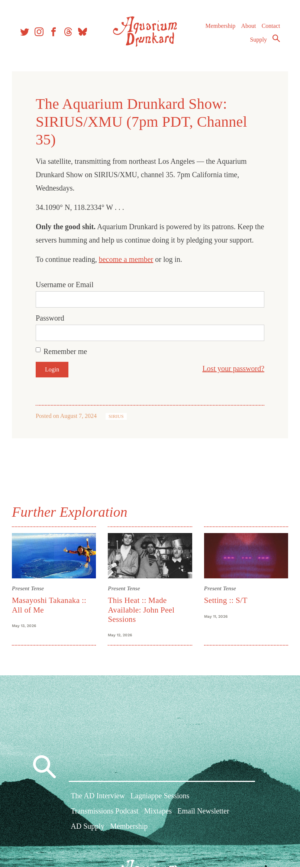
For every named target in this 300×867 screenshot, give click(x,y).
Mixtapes (158, 811)
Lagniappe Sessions (159, 796)
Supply (258, 39)
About (248, 26)
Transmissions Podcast (104, 811)
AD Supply (87, 826)
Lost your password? (233, 368)
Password (50, 318)
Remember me (65, 351)
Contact (271, 26)
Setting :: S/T (226, 600)
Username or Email (65, 284)
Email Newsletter (203, 811)
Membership (220, 26)
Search (276, 38)
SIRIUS (116, 416)
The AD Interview (98, 796)
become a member (126, 259)
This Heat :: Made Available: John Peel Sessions (141, 610)
